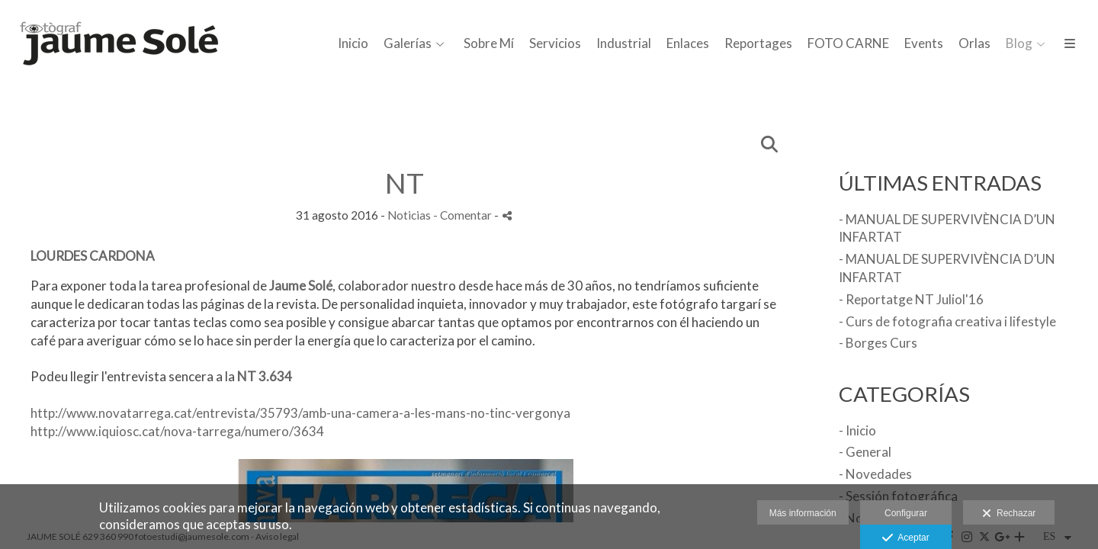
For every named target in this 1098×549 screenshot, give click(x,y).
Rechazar (1008, 514)
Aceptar (905, 538)
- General (865, 452)
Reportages (758, 44)
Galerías (408, 44)
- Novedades (875, 474)
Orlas (974, 44)
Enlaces (687, 44)
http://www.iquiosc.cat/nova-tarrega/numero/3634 (177, 431)
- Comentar (463, 215)
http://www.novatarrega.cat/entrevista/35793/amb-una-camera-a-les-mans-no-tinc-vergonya (300, 413)
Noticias (409, 215)
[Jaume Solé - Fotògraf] (122, 53)
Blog (1019, 44)
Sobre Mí (489, 44)
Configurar (905, 513)
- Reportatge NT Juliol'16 (911, 299)
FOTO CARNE (848, 44)
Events (923, 44)
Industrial (623, 44)
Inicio (353, 44)
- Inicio (857, 430)
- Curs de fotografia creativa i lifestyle (947, 321)
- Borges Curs (878, 343)
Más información (802, 513)
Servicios (555, 44)
